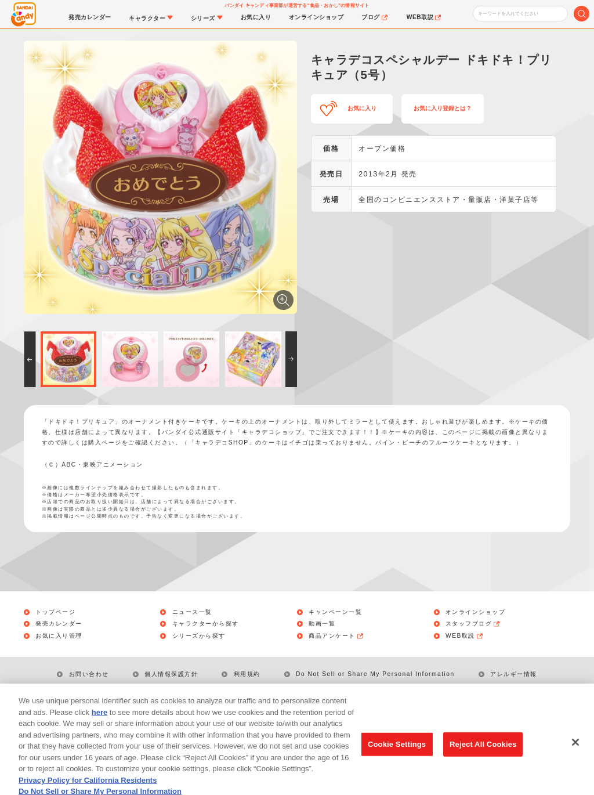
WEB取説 (465, 636)
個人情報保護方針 (171, 674)
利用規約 (247, 674)
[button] (29, 359)
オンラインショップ (476, 612)
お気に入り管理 (58, 636)
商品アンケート (336, 636)
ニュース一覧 (192, 612)
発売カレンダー (58, 624)
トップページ (55, 612)
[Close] (575, 751)
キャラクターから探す (205, 624)
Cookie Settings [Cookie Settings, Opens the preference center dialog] (397, 753)
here (99, 721)
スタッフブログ (473, 624)
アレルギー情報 (513, 674)
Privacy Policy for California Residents (88, 789)
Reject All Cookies (483, 753)
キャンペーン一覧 (335, 612)
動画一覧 (322, 624)
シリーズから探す (199, 636)
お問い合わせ (89, 674)
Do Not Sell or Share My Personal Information (375, 674)
